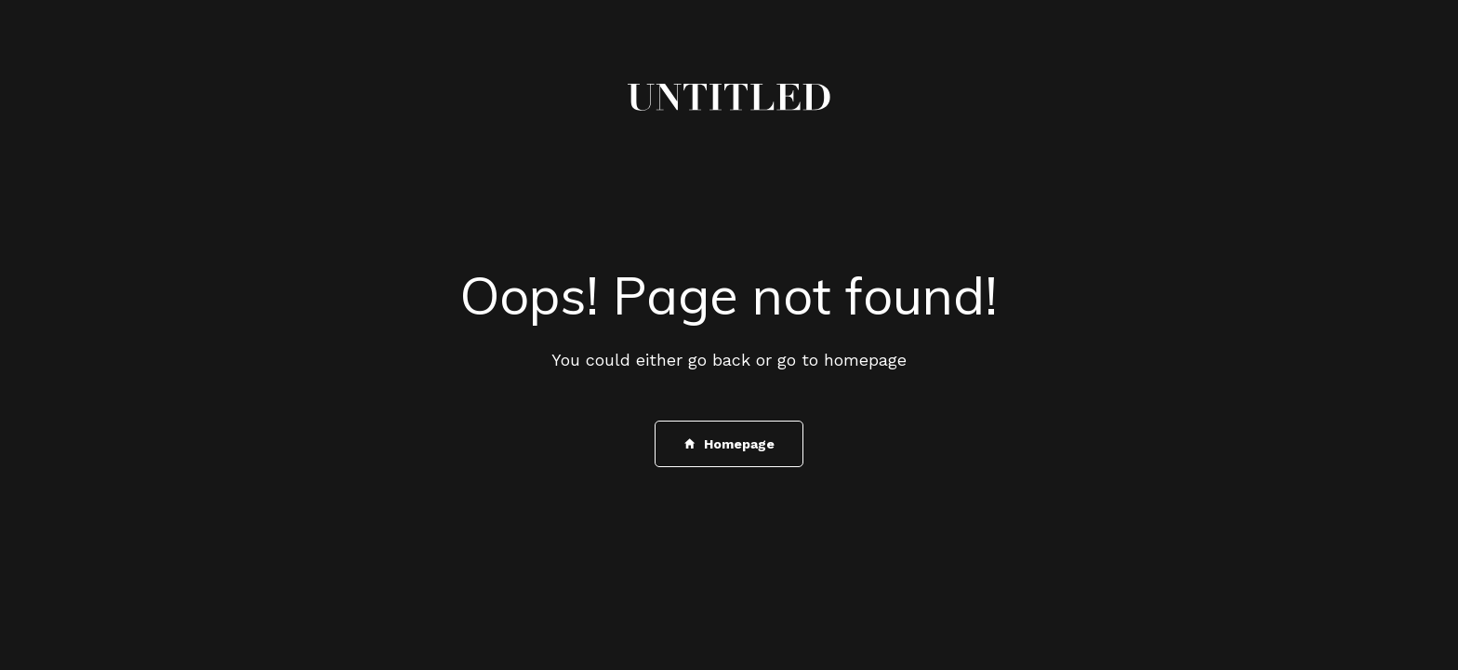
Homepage (729, 443)
